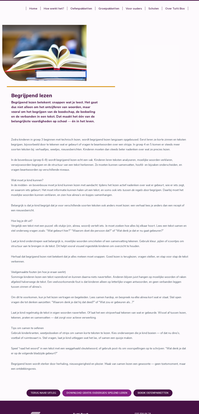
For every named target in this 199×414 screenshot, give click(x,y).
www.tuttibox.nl (144, 361)
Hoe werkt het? (54, 8)
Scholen (153, 8)
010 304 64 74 (143, 354)
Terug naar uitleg (43, 333)
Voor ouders (134, 8)
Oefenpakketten (81, 8)
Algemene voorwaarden (148, 373)
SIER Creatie (172, 386)
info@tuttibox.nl (144, 357)
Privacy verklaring (145, 377)
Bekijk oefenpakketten (153, 333)
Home (33, 8)
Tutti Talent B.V (114, 369)
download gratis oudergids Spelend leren (97, 333)
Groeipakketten (109, 8)
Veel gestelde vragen (147, 370)
